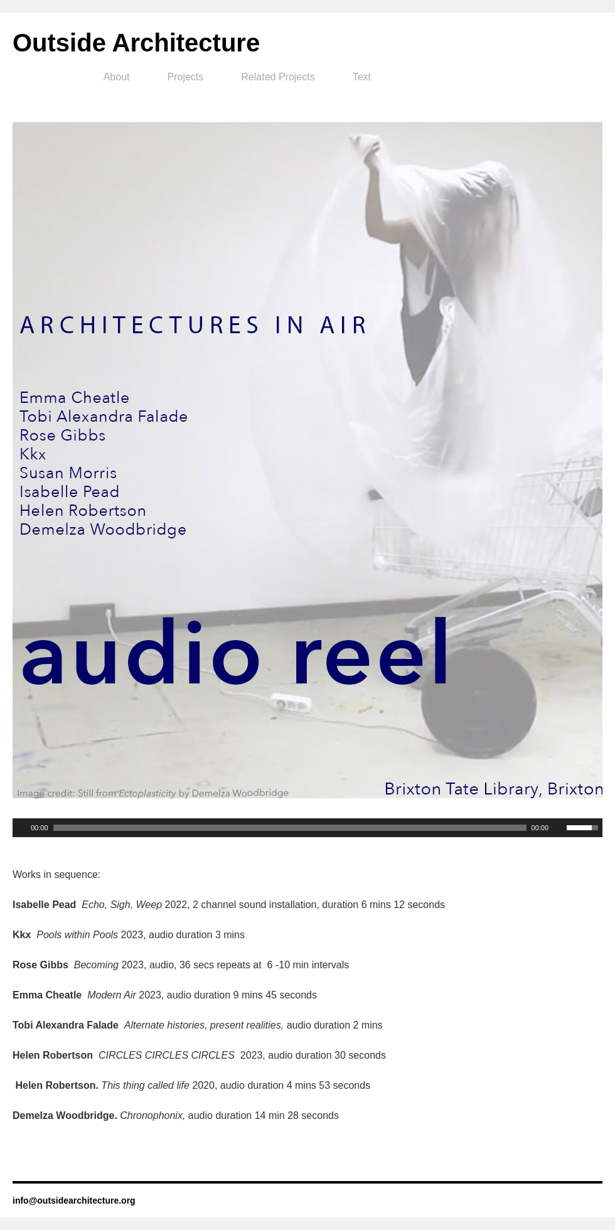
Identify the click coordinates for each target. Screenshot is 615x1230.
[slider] (290, 828)
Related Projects (277, 77)
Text (362, 77)
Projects (186, 77)
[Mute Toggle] (559, 828)
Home (52, 77)
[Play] (21, 828)
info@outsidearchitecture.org (74, 1200)
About (117, 77)
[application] (307, 827)
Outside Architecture (136, 42)
